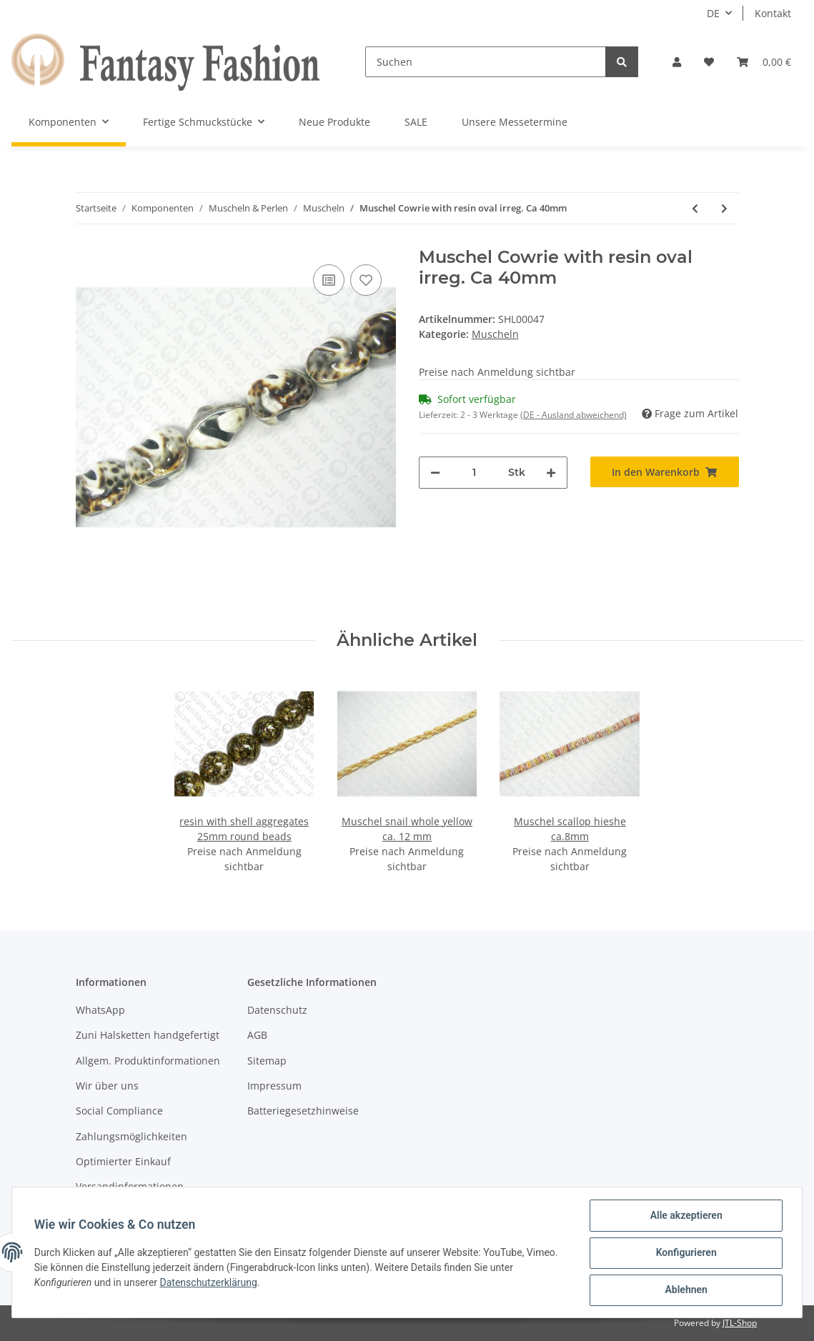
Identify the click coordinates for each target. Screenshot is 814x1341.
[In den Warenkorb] (664, 472)
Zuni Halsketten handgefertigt (147, 1035)
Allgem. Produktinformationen (148, 1060)
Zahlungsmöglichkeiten (131, 1136)
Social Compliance (119, 1110)
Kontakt (773, 13)
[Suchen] (485, 61)
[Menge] (474, 472)
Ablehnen (685, 1290)
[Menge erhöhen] (551, 472)
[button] (677, 61)
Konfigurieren (685, 1253)
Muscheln (495, 334)
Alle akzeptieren (685, 1216)
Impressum (274, 1085)
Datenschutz (277, 1010)
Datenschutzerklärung (209, 1283)
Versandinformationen (130, 1186)
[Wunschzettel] (709, 61)
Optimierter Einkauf (123, 1161)
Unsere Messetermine (514, 122)
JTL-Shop (740, 1323)
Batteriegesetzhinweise (303, 1110)
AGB (257, 1035)
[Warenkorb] (764, 61)
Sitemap (267, 1060)
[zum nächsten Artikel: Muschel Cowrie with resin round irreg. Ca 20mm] (724, 208)
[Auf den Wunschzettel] (366, 280)
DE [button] (713, 13)
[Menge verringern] (435, 472)
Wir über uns (107, 1085)
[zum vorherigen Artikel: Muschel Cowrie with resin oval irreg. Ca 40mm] (695, 208)
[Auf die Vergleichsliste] (328, 280)
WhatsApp (100, 1010)
